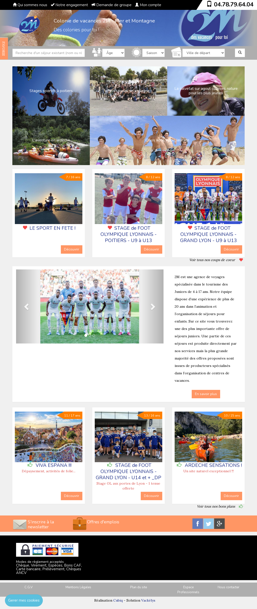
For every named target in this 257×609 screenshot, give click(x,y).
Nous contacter (228, 587)
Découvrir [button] (71, 249)
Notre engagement (69, 4)
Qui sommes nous (30, 4)
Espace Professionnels (188, 590)
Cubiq (118, 600)
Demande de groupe (112, 4)
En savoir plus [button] (206, 394)
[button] (27, 306)
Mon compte (148, 4)
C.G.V (28, 587)
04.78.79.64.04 (234, 4)
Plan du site (138, 587)
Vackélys (148, 600)
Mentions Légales (78, 587)
